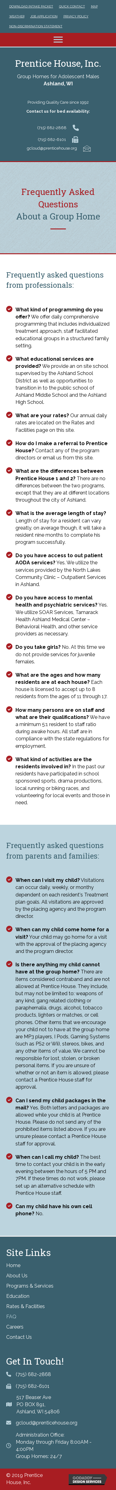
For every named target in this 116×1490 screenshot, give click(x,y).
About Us (17, 1276)
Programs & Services (30, 1286)
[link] (31, 6)
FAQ (11, 1317)
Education (17, 1296)
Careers (15, 1327)
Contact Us (19, 1337)
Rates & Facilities (25, 1306)
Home (13, 1265)
